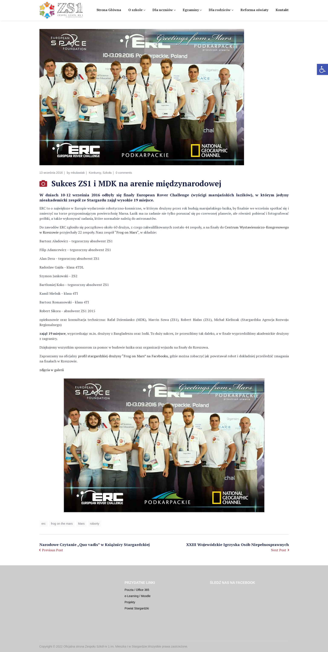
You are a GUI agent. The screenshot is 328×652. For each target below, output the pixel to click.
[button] (322, 69)
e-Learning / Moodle (138, 596)
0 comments (124, 172)
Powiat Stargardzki (137, 608)
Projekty (130, 602)
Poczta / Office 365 (137, 590)
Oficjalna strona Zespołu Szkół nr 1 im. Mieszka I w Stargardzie (105, 646)
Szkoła (107, 172)
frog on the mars (62, 523)
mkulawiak (78, 172)
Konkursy (95, 172)
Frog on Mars (126, 232)
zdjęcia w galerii (51, 370)
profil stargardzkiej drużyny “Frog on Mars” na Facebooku (123, 356)
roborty (94, 523)
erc (44, 523)
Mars (81, 523)
